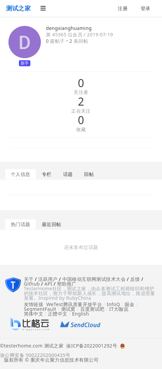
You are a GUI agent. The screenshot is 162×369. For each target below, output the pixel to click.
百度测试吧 (92, 309)
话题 (68, 174)
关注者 (81, 92)
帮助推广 (67, 284)
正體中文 (58, 313)
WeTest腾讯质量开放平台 (74, 304)
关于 (29, 279)
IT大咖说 (119, 309)
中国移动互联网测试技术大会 (94, 279)
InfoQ (113, 304)
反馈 (135, 279)
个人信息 (20, 174)
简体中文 (34, 313)
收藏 (81, 130)
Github (32, 284)
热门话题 (20, 224)
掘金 (129, 304)
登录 (146, 8)
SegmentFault (40, 309)
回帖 (89, 174)
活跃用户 (48, 279)
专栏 (47, 174)
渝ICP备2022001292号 (90, 346)
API (48, 284)
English (80, 313)
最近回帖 (51, 224)
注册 (123, 8)
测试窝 (68, 309)
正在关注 (81, 111)
